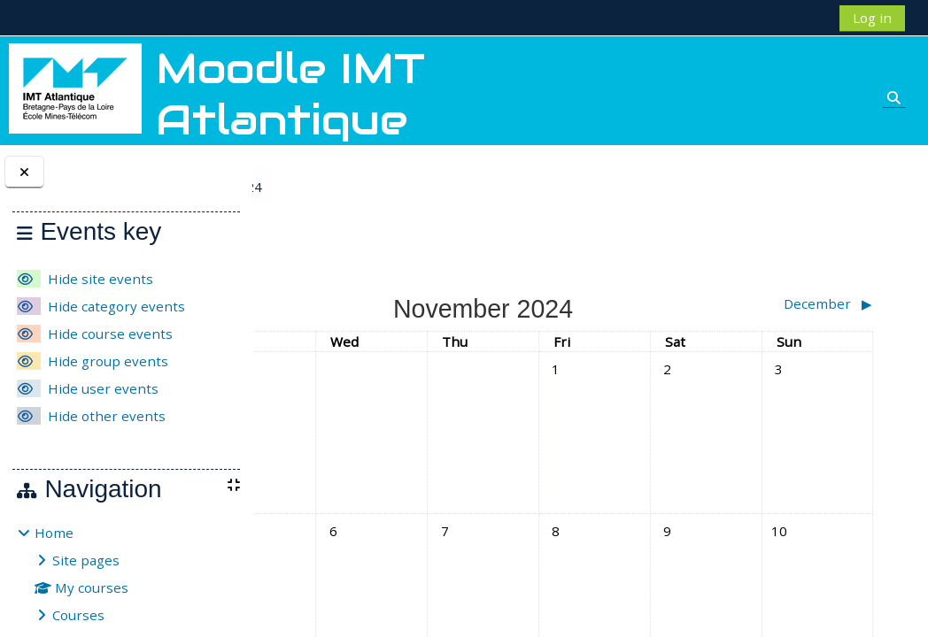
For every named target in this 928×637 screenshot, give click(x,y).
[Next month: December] (804, 303)
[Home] (75, 87)
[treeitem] (126, 573)
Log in (872, 18)
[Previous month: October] (359, 303)
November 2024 (397, 187)
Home (54, 532)
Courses (78, 615)
